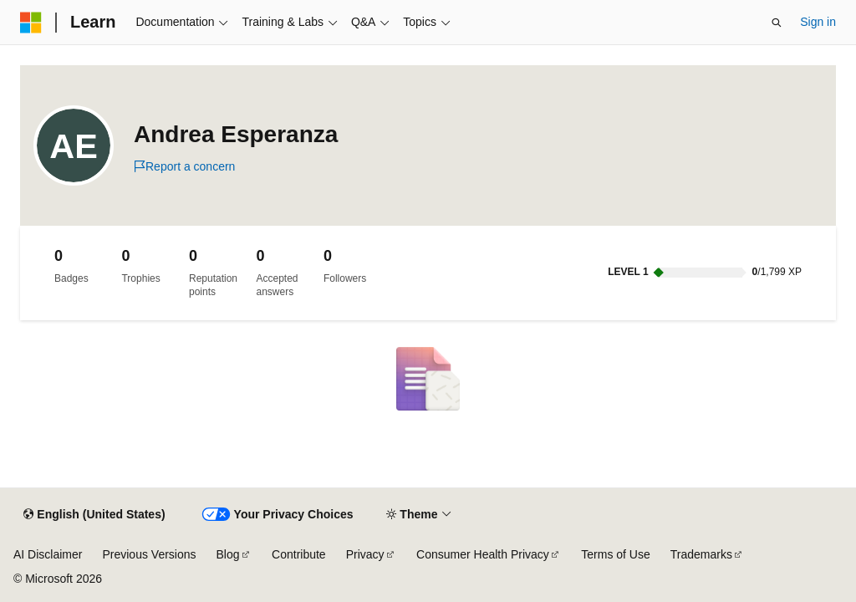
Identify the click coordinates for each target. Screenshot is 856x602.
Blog (228, 554)
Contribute (299, 554)
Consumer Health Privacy (482, 554)
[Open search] (776, 23)
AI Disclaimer (47, 554)
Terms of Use (615, 554)
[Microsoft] (31, 22)
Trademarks (701, 554)
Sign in (818, 21)
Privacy (365, 554)
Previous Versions (149, 554)
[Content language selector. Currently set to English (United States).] (94, 515)
